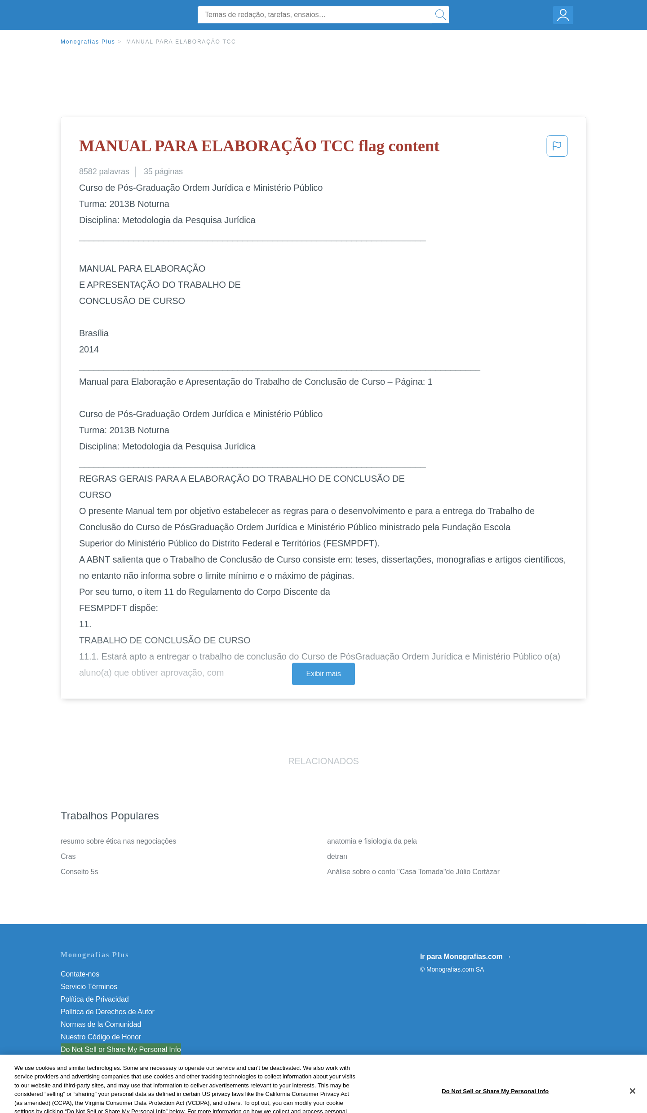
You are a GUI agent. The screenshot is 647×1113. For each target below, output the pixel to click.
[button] (557, 148)
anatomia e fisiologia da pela (372, 841)
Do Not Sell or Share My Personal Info (121, 1049)
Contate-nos (80, 974)
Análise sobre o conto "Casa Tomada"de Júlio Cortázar (413, 871)
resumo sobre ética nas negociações (118, 841)
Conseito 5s (79, 871)
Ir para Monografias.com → (466, 956)
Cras (68, 856)
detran (337, 856)
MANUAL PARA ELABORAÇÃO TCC (181, 42)
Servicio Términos (89, 986)
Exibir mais (323, 673)
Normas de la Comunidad (101, 1024)
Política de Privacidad (95, 999)
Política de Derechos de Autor (108, 1012)
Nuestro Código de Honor (101, 1037)
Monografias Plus (88, 42)
